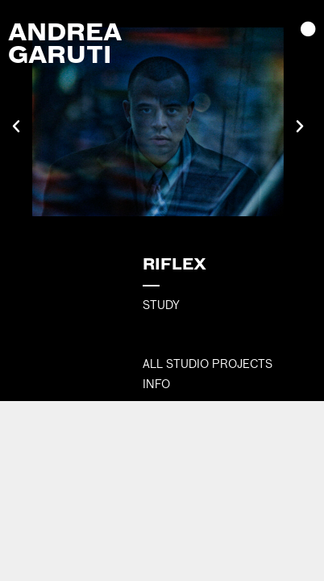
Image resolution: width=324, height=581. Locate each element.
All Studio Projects (207, 363)
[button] (16, 127)
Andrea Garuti (65, 42)
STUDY (161, 305)
